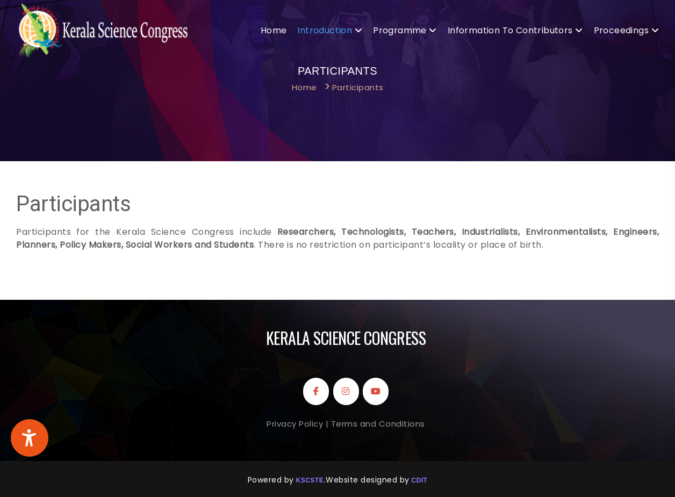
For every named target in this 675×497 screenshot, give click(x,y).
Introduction (324, 30)
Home (274, 30)
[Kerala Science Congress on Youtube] (376, 391)
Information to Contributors (510, 30)
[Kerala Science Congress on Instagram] (346, 391)
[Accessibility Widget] (29, 438)
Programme (400, 30)
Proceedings (621, 30)
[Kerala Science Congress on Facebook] (316, 391)
